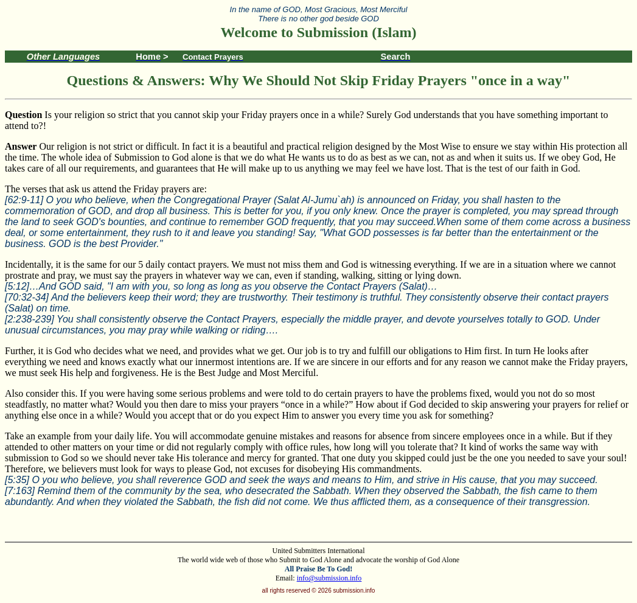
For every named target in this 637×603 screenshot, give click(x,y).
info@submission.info (329, 578)
